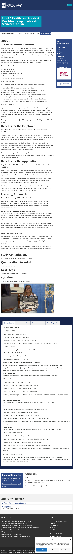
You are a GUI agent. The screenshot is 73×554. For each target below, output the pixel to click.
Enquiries (6, 506)
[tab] (8, 323)
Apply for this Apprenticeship (14, 503)
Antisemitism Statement (21, 553)
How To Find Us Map (56, 533)
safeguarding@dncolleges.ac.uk (30, 528)
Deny (53, 550)
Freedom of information (7, 553)
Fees (37, 34)
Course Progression (52, 323)
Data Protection (29, 550)
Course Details (9, 323)
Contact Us (4, 550)
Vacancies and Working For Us (16, 550)
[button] (70, 539)
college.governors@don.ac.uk (21, 536)
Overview (21, 34)
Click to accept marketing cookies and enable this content (27, 298)
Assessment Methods (23, 323)
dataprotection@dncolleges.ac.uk (25, 525)
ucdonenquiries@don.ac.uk (20, 523)
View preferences (65, 550)
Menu (69, 5)
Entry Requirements (38, 323)
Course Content (30, 34)
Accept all (42, 550)
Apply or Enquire (46, 34)
